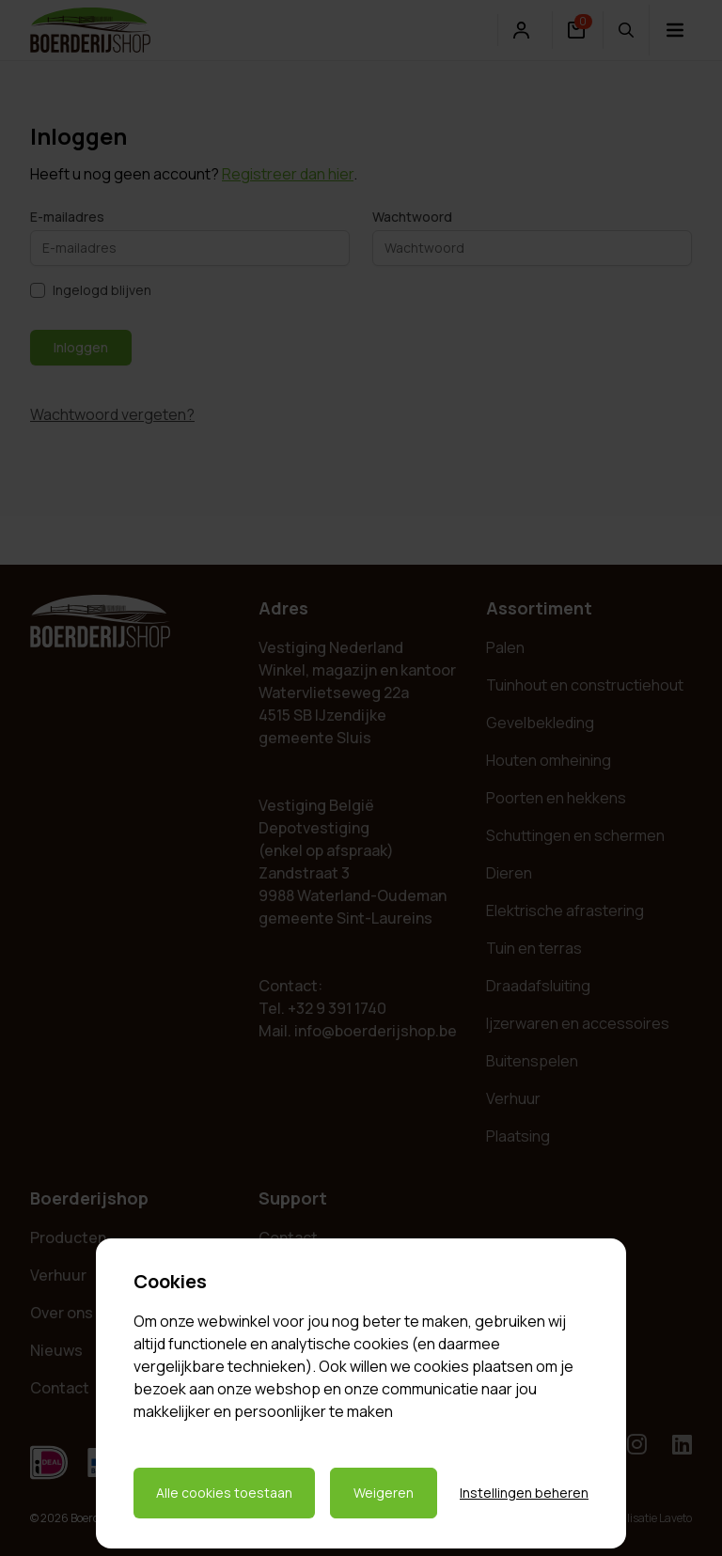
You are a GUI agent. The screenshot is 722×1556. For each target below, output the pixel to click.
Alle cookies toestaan (224, 1493)
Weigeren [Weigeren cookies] (383, 1493)
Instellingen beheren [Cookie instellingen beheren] (524, 1493)
